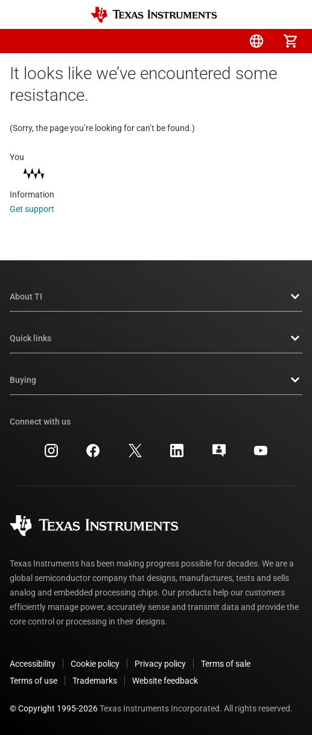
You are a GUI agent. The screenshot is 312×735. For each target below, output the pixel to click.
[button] (22, 41)
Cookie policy (95, 664)
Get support (40, 209)
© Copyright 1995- (54, 708)
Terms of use (33, 680)
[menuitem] (189, 41)
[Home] (154, 15)
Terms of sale (225, 664)
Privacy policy (160, 664)
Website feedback (165, 680)
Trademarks (94, 680)
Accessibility (33, 664)
